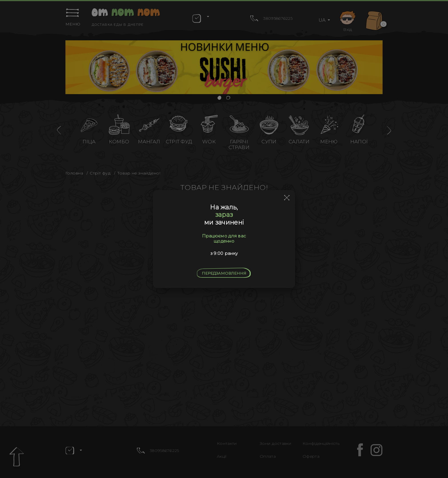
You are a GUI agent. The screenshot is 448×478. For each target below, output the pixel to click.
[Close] (287, 198)
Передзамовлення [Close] (224, 273)
